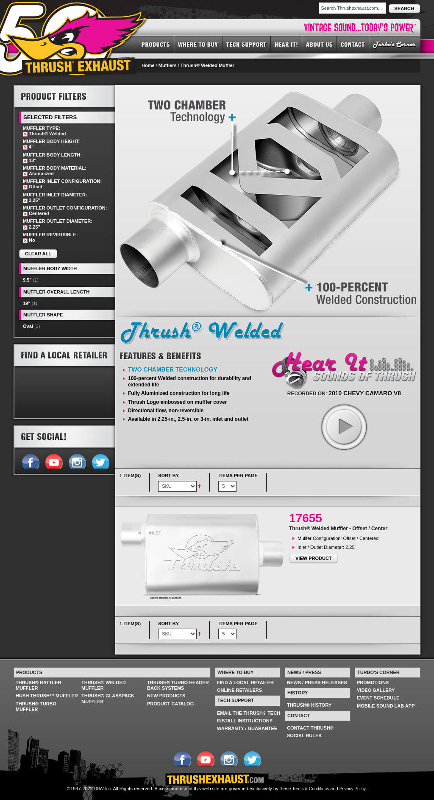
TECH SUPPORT (247, 44)
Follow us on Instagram (77, 461)
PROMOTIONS (373, 682)
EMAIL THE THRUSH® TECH (248, 713)
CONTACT (353, 44)
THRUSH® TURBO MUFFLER (36, 706)
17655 (305, 518)
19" (26, 303)
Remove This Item (25, 134)
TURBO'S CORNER (394, 44)
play (343, 426)
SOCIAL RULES (304, 735)
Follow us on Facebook (30, 461)
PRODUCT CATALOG (170, 703)
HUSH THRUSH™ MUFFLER (47, 695)
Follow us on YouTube (53, 461)
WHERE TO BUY (198, 44)
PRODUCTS (155, 44)
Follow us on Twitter (100, 461)
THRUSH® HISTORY (309, 705)
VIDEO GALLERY (376, 690)
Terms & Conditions (310, 788)
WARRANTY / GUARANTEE (247, 728)
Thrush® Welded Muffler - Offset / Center (338, 528)
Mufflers (168, 65)
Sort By (168, 475)
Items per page (238, 475)
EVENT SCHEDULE (378, 697)
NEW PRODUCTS (166, 695)
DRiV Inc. (103, 788)
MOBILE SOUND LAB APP (386, 705)
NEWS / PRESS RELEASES (317, 682)
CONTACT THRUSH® (310, 727)
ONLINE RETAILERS (239, 690)
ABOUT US (319, 44)
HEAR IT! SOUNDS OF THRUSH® (286, 44)
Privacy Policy (352, 788)
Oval (28, 326)
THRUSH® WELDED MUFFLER (103, 685)
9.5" (27, 280)
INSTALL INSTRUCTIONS (245, 720)
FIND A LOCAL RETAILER (245, 682)
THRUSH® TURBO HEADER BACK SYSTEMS (178, 685)
